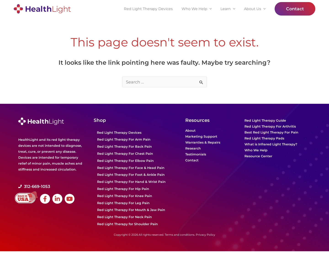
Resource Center (258, 156)
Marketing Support (201, 137)
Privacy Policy (205, 235)
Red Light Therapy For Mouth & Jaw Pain (131, 210)
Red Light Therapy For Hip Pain (123, 189)
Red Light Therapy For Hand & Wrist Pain (131, 182)
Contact (192, 160)
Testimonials (195, 154)
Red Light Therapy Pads (264, 138)
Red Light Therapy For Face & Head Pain (130, 168)
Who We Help (256, 150)
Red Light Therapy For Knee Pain (124, 196)
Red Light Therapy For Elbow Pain (125, 161)
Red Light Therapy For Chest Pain (125, 154)
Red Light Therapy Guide (265, 121)
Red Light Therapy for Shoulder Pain (127, 224)
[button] (295, 9)
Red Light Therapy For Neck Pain (124, 217)
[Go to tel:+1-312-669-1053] (53, 187)
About (190, 131)
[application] (213, 9)
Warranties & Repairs (202, 143)
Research (193, 149)
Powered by (27, 255)
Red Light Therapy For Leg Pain (123, 203)
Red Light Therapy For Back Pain (124, 147)
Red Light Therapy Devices (119, 133)
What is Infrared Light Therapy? (270, 144)
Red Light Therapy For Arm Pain (124, 140)
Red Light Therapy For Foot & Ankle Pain (131, 175)
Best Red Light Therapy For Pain (271, 133)
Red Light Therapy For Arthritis (270, 127)
